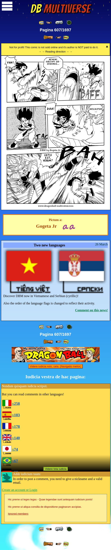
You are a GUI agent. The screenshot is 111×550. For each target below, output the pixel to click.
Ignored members (18, 513)
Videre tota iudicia (55, 468)
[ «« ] (42, 22)
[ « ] (59, 22)
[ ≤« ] (49, 22)
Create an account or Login (19, 490)
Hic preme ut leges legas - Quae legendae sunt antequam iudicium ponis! (50, 499)
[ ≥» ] (59, 37)
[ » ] (48, 37)
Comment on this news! (91, 310)
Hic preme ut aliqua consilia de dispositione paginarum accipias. (45, 506)
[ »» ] (66, 37)
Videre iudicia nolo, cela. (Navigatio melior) (55, 366)
